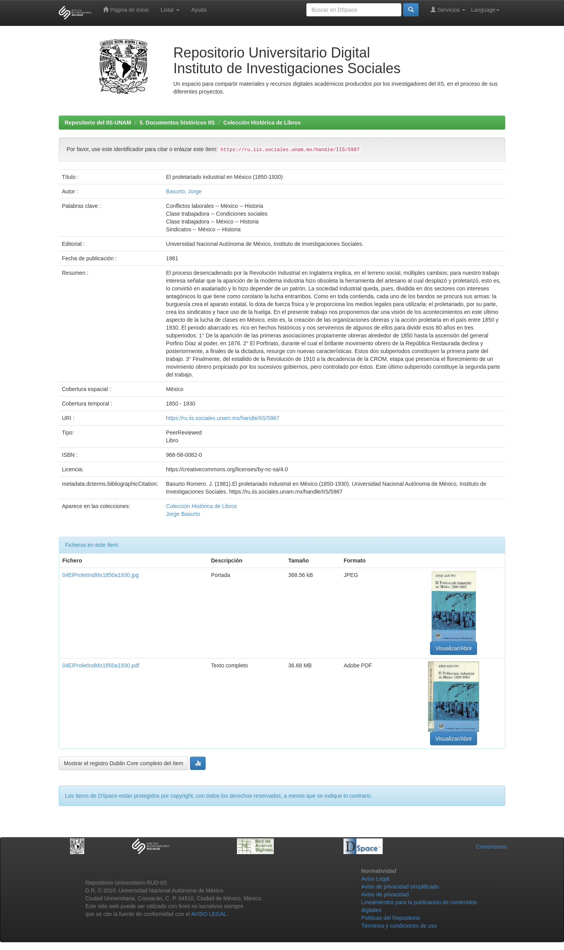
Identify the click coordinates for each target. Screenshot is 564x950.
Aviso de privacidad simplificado (400, 886)
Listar (170, 10)
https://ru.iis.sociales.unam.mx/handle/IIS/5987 (222, 418)
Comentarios (491, 847)
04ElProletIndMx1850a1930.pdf (100, 665)
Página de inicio (126, 9)
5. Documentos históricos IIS (177, 122)
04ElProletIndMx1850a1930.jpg (100, 575)
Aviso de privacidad (385, 894)
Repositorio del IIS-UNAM (98, 122)
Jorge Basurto (183, 514)
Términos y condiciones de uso (399, 926)
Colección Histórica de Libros (262, 122)
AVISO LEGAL (209, 914)
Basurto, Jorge (184, 191)
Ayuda (198, 10)
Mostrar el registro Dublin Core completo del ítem (123, 763)
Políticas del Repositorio (390, 918)
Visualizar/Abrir (453, 648)
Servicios (447, 9)
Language (485, 10)
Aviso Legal (375, 879)
